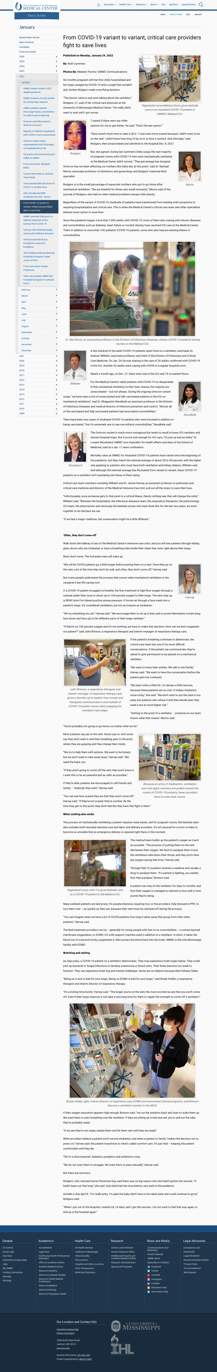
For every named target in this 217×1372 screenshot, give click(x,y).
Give (163, 4)
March (24, 296)
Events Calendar (155, 1254)
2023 (21, 71)
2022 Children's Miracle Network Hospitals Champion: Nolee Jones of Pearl (39, 257)
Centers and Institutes (122, 1248)
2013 (21, 394)
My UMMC (8, 1268)
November (26, 344)
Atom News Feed (157, 1292)
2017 (21, 375)
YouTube (153, 1275)
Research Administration (123, 1262)
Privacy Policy (190, 1264)
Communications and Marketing (157, 1249)
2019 (21, 365)
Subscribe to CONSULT (158, 1262)
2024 (21, 66)
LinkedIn (153, 1283)
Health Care (125, 4)
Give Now (7, 1256)
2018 (21, 370)
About (153, 4)
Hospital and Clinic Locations (89, 1264)
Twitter (152, 1271)
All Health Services (84, 1248)
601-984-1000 (83, 1355)
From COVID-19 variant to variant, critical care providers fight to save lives (37, 207)
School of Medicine (48, 1285)
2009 (21, 413)
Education (109, 4)
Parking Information (13, 1272)
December (26, 350)
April (23, 302)
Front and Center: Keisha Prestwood (35, 268)
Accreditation (45, 1248)
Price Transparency (84, 1268)
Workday (7, 1280)
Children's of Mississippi (86, 1252)
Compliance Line (192, 1248)
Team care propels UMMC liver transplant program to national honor (38, 280)
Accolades (24, 47)
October (25, 338)
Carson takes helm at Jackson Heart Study (38, 175)
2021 (21, 356)
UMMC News (153, 1258)
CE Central (8, 1248)
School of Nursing (47, 1290)
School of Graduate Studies (52, 1275)
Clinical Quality (82, 1256)
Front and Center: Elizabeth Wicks (36, 166)
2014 (21, 389)
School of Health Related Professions (51, 1280)
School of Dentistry (48, 1271)
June (23, 314)
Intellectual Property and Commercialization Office (123, 1257)
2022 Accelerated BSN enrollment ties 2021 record (36, 195)
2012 (21, 399)
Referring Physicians (85, 1272)
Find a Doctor (81, 1260)
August (25, 326)
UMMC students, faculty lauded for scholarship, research (38, 100)
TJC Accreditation (192, 1268)
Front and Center (27, 52)
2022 (21, 76)
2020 (21, 361)
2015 (21, 384)
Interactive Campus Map (15, 1260)
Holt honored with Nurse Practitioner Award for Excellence (35, 243)
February (25, 289)
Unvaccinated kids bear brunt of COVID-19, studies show (39, 185)
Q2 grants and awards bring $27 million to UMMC (39, 156)
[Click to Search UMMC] (201, 4)
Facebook (154, 1267)
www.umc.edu (63, 1348)
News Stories (37, 15)
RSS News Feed (157, 1287)
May (23, 308)
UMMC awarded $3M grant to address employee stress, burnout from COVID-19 (38, 220)
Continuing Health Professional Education (54, 1257)
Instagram (154, 1279)
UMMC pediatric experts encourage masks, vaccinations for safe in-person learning (38, 112)
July (23, 320)
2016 (21, 380)
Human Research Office (122, 1252)
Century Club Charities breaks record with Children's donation (38, 232)
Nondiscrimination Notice (196, 1260)
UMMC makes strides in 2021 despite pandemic (37, 90)
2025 (21, 61)
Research (140, 4)
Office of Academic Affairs (51, 1262)
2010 (21, 408)
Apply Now (44, 1252)
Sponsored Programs (121, 1267)
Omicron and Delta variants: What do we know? (37, 123)
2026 (21, 56)
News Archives (26, 42)
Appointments (189, 4)
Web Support (190, 1272)
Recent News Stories (29, 37)
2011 (21, 404)
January (25, 82)
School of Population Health (52, 1294)
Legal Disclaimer (192, 1256)
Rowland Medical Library (51, 1267)
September (26, 332)
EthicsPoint (189, 1252)
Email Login (8, 1252)
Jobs (5, 1264)
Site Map (7, 1276)
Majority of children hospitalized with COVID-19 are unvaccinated (39, 133)
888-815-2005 (85, 1359)
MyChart (173, 4)
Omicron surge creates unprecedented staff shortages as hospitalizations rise (38, 145)
